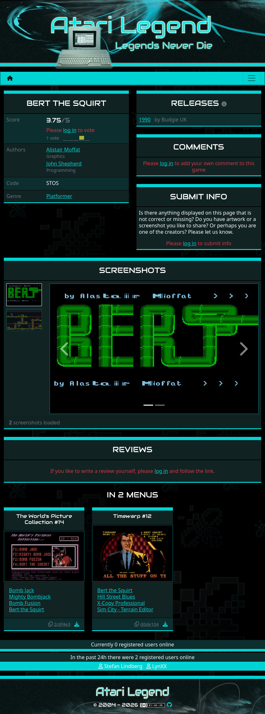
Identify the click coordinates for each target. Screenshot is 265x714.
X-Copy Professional (120, 603)
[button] (65, 348)
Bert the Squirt (26, 609)
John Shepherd (64, 163)
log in (69, 130)
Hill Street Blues (116, 596)
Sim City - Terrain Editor (125, 609)
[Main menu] (252, 78)
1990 (145, 119)
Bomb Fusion (25, 603)
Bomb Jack (21, 590)
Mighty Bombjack (30, 596)
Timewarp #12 (132, 516)
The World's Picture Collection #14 (44, 519)
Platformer (59, 196)
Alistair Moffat (63, 149)
